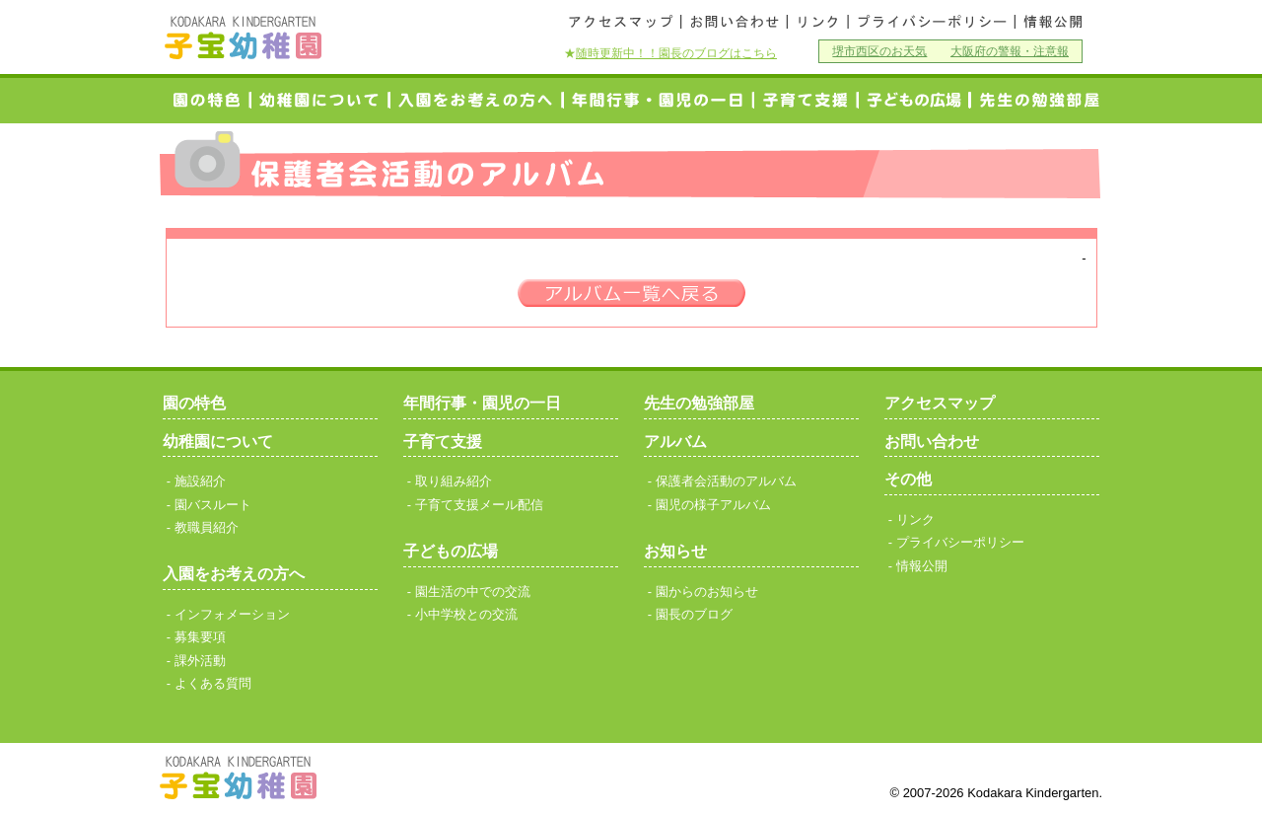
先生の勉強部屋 (699, 403)
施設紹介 (200, 481)
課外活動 (200, 660)
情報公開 (1051, 22)
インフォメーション (232, 614)
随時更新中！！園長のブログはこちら (676, 52)
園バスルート (213, 504)
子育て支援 (806, 100)
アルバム (675, 441)
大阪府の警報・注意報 (1009, 50)
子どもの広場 (450, 551)
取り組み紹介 (453, 481)
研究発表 (1034, 100)
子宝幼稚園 (243, 37)
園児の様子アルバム (713, 504)
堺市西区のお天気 (879, 50)
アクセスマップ (621, 22)
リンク (817, 22)
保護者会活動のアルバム (726, 481)
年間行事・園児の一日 (658, 100)
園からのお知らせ (707, 591)
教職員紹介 (207, 527)
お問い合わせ (734, 22)
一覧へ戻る (631, 293)
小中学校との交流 (914, 100)
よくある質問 (213, 683)
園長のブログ (694, 614)
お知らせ (675, 551)
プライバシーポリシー (931, 22)
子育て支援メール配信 (479, 504)
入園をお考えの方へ (476, 100)
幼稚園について (320, 100)
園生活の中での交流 (472, 591)
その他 (908, 479)
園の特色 (206, 100)
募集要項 (200, 636)
